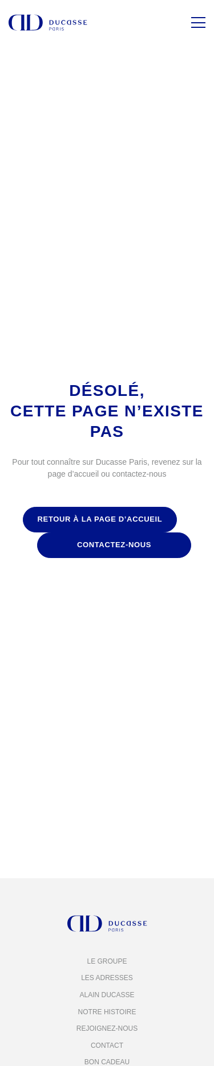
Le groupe (107, 961)
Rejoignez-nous (107, 1028)
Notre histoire (107, 1012)
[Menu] (198, 22)
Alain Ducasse (106, 995)
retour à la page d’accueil (100, 519)
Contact (107, 1046)
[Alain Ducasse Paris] (48, 22)
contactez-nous (114, 544)
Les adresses (107, 978)
